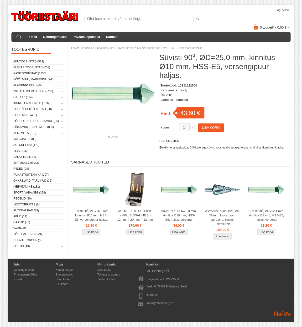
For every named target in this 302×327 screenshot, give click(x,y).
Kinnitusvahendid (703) (31, 103)
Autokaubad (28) (26, 210)
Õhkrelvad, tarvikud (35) (32, 180)
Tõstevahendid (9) (27, 234)
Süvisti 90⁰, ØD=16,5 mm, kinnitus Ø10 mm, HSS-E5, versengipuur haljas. (91, 215)
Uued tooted (63, 279)
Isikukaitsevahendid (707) (33, 91)
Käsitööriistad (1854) (29, 73)
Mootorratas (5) (26, 204)
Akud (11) (20, 216)
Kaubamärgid (64, 269)
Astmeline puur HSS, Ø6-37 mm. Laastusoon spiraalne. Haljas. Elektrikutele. (222, 217)
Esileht (75, 47)
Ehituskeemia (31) (26, 162)
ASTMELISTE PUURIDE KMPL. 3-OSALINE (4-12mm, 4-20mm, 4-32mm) (135, 215)
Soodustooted (64, 274)
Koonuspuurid (105, 47)
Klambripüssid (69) (27, 85)
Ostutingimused (55, 37)
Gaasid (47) (21, 222)
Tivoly (183, 90)
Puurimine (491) (25, 115)
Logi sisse (282, 10)
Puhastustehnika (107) (31, 174)
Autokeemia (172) (26, 145)
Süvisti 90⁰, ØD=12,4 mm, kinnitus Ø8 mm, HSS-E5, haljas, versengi (266, 215)
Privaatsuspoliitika (86, 37)
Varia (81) (20, 228)
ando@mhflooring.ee (159, 303)
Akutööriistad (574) (28, 61)
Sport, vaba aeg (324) (29, 192)
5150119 (152, 294)
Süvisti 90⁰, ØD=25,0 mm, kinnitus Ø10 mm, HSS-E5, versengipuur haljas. (159, 47)
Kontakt (111, 37)
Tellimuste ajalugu (108, 274)
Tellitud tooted (106, 279)
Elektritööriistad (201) (31, 67)
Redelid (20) (22, 198)
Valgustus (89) (24, 139)
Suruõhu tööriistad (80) (32, 109)
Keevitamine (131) (26, 186)
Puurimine (88, 47)
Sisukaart (62, 284)
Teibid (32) (20, 151)
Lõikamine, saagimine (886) (33, 127)
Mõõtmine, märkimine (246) (33, 79)
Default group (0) (27, 240)
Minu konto (104, 269)
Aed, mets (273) (24, 133)
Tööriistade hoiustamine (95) (36, 121)
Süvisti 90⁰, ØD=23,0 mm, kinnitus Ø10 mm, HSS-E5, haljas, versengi (179, 215)
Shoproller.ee (282, 314)
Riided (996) (22, 168)
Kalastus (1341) (25, 156)
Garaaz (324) (23, 97)
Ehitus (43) (21, 246)
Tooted (32, 37)
